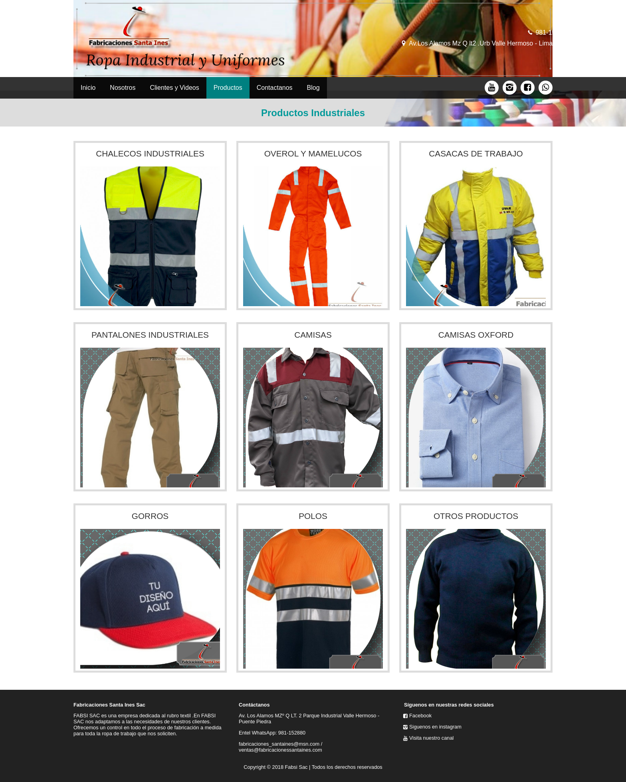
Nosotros (122, 87)
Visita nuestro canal (431, 738)
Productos (228, 87)
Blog (313, 87)
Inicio (88, 87)
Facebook (420, 716)
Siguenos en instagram (435, 727)
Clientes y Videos (174, 87)
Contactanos (275, 87)
